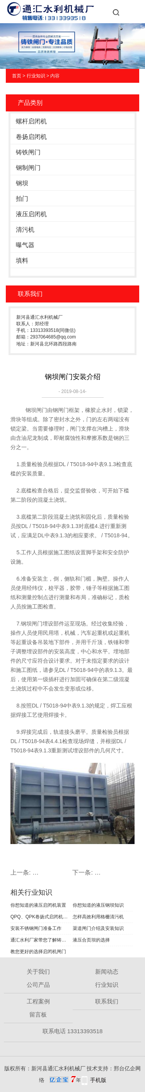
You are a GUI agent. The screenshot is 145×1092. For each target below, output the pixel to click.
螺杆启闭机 (31, 121)
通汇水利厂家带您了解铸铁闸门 (40, 940)
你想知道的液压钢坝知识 (98, 905)
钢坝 (22, 183)
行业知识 (36, 76)
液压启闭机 (31, 214)
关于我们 (38, 971)
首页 (16, 76)
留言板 (38, 1014)
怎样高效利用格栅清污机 (98, 916)
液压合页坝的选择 (91, 940)
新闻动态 (106, 971)
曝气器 (25, 245)
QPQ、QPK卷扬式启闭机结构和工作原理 (40, 916)
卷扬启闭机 (31, 136)
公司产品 (38, 984)
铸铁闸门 (28, 152)
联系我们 (106, 1001)
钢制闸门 (28, 167)
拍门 (22, 198)
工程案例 (38, 1001)
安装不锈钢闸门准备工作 (35, 928)
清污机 (25, 229)
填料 (22, 260)
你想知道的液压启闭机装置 (38, 905)
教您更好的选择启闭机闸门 (38, 951)
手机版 (98, 1080)
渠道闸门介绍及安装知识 (98, 928)
